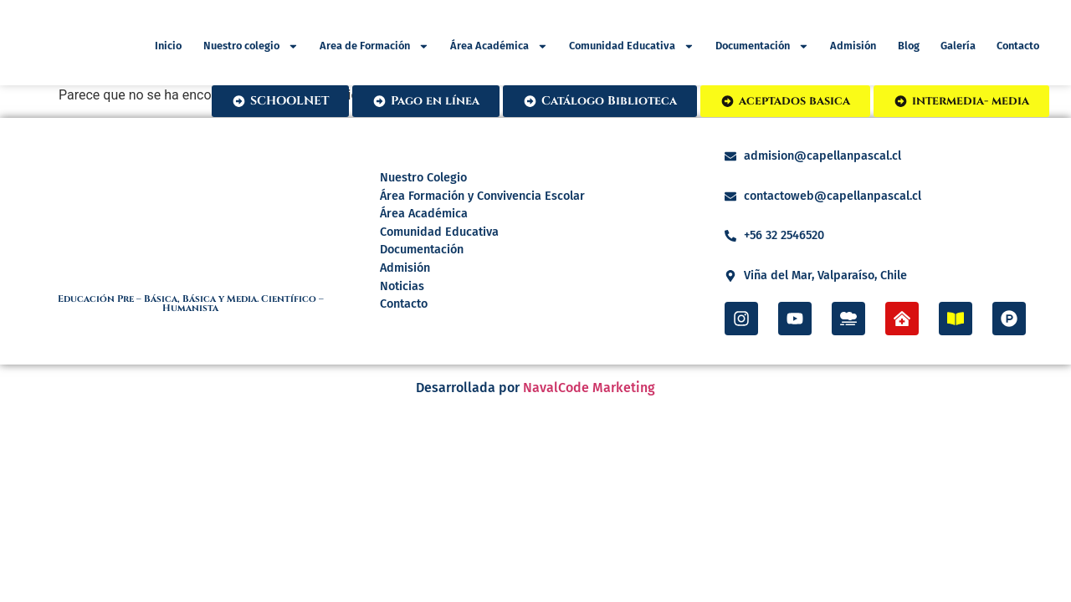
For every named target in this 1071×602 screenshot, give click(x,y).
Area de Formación (374, 46)
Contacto (1018, 46)
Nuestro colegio (251, 46)
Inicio (168, 46)
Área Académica (499, 46)
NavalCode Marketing (589, 387)
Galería (958, 46)
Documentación (762, 46)
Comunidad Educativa (631, 46)
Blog (909, 46)
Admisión (853, 46)
